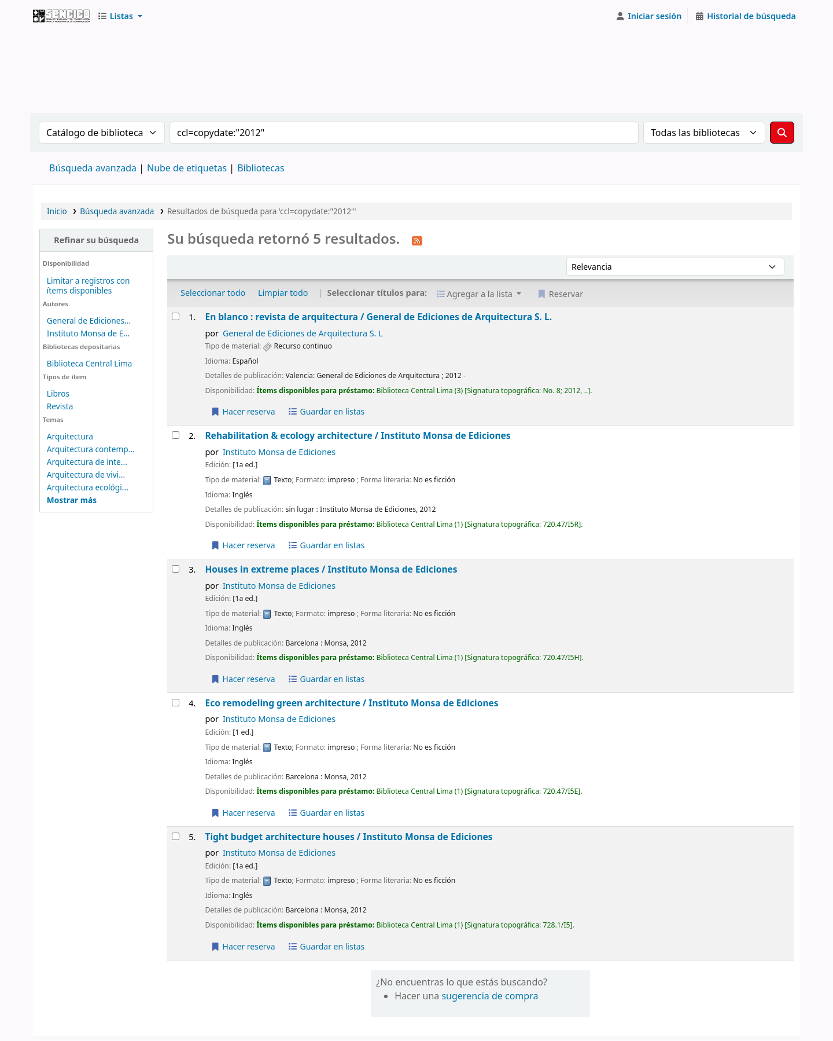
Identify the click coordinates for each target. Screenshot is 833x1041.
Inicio (57, 211)
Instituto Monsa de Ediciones (279, 451)
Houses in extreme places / (331, 569)
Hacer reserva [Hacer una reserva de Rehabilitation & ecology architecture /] (242, 545)
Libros (58, 393)
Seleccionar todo (212, 292)
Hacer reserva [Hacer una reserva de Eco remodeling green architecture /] (242, 812)
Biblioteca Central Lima (89, 363)
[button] (120, 16)
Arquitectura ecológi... (87, 487)
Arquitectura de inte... (87, 461)
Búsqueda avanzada (93, 168)
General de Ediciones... (89, 320)
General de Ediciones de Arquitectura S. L (303, 333)
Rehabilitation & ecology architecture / (357, 435)
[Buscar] (782, 133)
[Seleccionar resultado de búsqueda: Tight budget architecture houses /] (175, 836)
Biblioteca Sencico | (61, 16)
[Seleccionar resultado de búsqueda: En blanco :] (175, 316)
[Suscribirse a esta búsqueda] (417, 240)
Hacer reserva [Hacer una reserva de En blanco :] (242, 411)
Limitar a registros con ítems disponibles (88, 285)
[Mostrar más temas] (72, 499)
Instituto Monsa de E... (88, 333)
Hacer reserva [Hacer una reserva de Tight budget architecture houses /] (242, 946)
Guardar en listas (326, 411)
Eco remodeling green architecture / (351, 703)
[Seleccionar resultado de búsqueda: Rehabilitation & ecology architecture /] (175, 435)
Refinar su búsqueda (96, 239)
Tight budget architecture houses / (348, 836)
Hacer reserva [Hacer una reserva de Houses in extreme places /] (242, 678)
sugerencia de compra (489, 995)
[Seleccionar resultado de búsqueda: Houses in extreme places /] (175, 569)
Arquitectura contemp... (91, 448)
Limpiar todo (283, 292)
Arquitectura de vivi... (86, 474)
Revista (60, 406)
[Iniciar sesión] (649, 16)
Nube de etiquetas (187, 168)
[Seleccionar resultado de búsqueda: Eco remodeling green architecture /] (175, 702)
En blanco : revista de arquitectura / (378, 316)
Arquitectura (70, 436)
